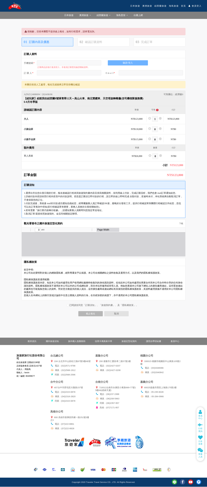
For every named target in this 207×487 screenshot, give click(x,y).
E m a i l (109, 73)
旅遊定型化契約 (129, 341)
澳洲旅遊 (147, 6)
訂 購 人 (28, 73)
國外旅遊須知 (51, 341)
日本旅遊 (135, 6)
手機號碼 (28, 63)
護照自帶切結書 (154, 341)
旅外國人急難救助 (76, 341)
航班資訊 (30, 341)
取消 (116, 313)
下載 (180, 223)
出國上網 (138, 15)
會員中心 (176, 341)
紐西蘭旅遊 (160, 6)
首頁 (183, 6)
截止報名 (90, 313)
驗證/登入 (128, 63)
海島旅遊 (174, 6)
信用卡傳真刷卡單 (103, 341)
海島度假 (122, 15)
